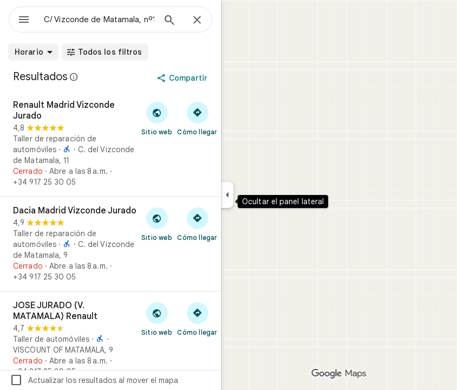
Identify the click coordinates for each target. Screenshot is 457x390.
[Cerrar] (197, 20)
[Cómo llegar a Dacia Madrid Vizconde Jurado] (197, 223)
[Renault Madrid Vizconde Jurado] (110, 143)
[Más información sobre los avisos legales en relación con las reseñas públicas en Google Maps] (74, 77)
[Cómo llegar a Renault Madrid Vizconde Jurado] (197, 118)
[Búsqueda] (169, 21)
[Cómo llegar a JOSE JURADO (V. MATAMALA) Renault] (197, 318)
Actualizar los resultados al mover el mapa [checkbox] (94, 380)
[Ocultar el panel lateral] (227, 195)
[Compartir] (183, 78)
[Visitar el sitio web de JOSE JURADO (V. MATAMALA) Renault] (156, 318)
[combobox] (99, 19)
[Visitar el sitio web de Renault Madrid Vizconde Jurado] (156, 118)
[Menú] (24, 20)
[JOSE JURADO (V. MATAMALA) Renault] (110, 338)
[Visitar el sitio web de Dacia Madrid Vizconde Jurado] (156, 223)
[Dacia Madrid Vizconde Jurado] (110, 244)
